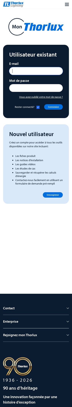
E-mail (14, 63)
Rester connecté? (24, 107)
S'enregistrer (53, 194)
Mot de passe (19, 80)
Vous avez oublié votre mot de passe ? (41, 97)
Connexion (53, 106)
